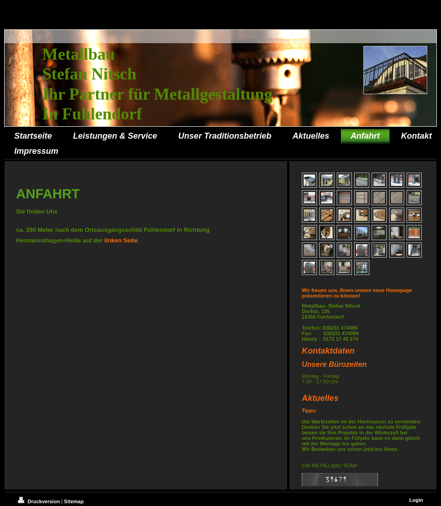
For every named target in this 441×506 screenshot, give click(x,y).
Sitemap (74, 501)
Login (416, 500)
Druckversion (39, 501)
